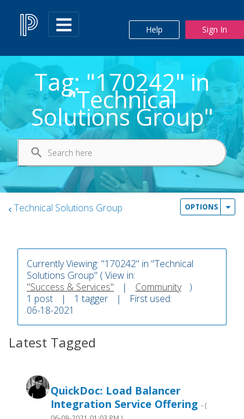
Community (158, 286)
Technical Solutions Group (68, 207)
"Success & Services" (70, 286)
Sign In (214, 29)
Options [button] (201, 207)
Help (154, 29)
